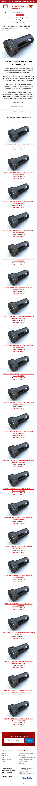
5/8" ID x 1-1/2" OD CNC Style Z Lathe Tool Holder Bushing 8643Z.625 (18, 202)
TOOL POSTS (27, 26)
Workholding (22, 755)
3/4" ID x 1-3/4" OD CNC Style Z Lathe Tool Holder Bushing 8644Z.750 (18, 403)
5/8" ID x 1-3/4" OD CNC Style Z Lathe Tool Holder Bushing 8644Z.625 (18, 375)
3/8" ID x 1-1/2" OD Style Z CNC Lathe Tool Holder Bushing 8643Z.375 (18, 145)
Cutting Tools (23, 761)
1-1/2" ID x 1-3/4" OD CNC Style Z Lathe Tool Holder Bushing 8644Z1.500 (18, 490)
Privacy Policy (6, 759)
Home (3, 26)
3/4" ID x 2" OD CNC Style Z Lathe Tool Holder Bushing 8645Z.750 (18, 576)
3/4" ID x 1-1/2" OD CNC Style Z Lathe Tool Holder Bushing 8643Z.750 (18, 231)
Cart (3, 757)
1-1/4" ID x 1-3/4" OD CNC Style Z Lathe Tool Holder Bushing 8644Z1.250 (18, 461)
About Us (5, 755)
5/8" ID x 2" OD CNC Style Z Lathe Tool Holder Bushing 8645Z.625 (18, 547)
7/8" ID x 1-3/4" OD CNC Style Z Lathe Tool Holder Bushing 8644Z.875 (18, 432)
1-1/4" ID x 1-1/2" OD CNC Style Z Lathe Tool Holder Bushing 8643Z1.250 (18, 317)
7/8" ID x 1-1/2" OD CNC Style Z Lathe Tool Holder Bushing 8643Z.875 (18, 260)
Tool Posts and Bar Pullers (14, 26)
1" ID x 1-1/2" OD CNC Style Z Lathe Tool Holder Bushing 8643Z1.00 (18, 288)
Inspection (22, 763)
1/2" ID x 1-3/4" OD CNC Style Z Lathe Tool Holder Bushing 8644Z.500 (18, 346)
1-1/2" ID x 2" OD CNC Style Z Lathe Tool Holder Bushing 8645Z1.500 (18, 691)
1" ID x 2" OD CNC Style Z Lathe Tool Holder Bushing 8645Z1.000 (18, 633)
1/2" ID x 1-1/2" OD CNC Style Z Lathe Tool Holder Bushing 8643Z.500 (18, 173)
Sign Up (29, 740)
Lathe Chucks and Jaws (26, 753)
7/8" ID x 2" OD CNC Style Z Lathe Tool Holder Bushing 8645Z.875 (18, 605)
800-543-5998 (20, 23)
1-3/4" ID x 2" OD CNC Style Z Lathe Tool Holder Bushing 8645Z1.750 (18, 720)
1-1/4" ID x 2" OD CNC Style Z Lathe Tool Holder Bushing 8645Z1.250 (18, 662)
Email (3, 761)
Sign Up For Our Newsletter (19, 736)
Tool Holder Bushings (8, 28)
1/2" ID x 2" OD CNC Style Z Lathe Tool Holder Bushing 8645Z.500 (18, 518)
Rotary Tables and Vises (26, 759)
